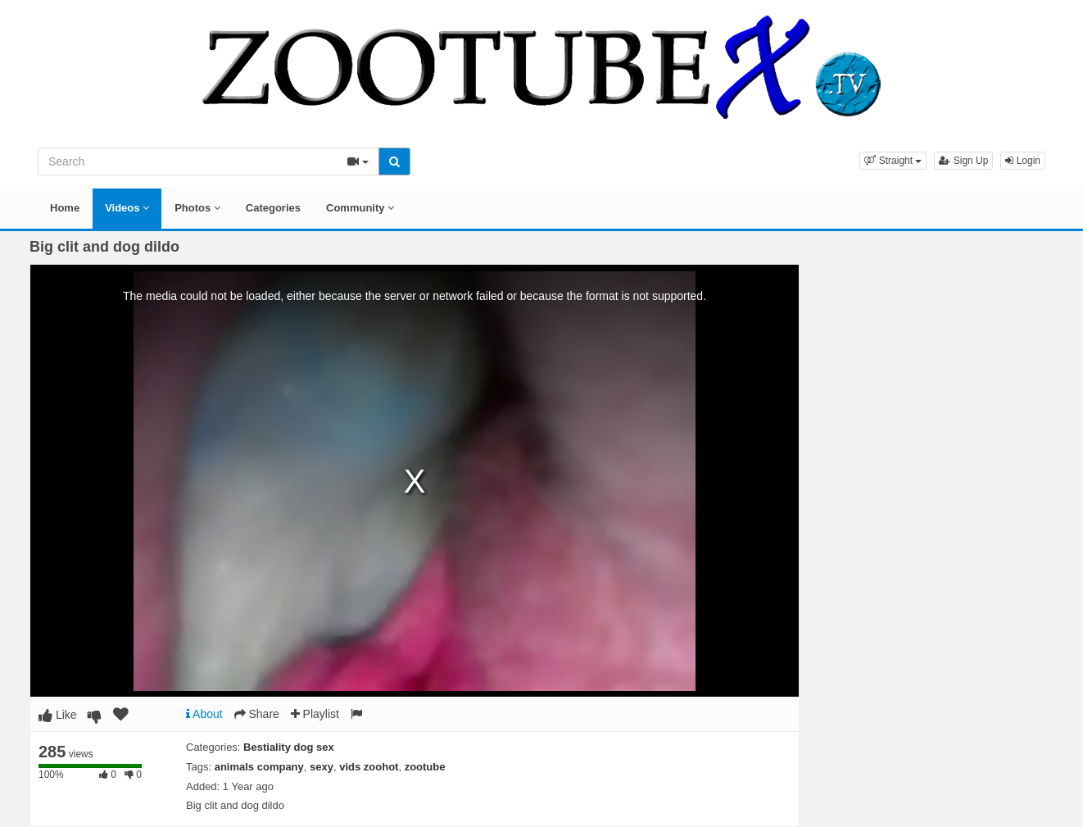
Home (64, 208)
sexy (321, 767)
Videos (127, 208)
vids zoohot (368, 767)
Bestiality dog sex (288, 747)
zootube (425, 767)
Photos (197, 208)
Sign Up (963, 160)
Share (256, 713)
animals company (259, 767)
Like (58, 714)
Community (360, 208)
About (204, 713)
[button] (893, 161)
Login (1022, 160)
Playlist (315, 713)
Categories (273, 208)
